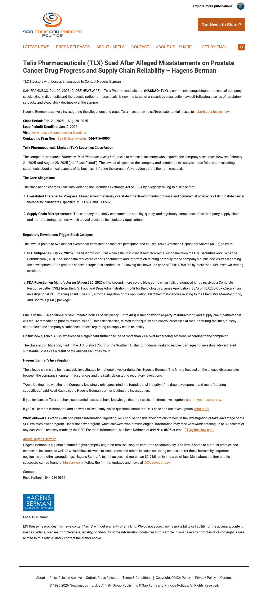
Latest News (36, 47)
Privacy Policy (205, 578)
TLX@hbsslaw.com (71, 138)
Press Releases (73, 47)
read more (201, 409)
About (40, 578)
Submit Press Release (102, 578)
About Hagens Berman (39, 439)
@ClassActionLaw (157, 463)
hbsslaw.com (73, 463)
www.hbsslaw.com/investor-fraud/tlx (58, 133)
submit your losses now (212, 112)
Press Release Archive (65, 578)
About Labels (110, 47)
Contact (140, 47)
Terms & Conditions (136, 578)
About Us (165, 47)
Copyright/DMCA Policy (173, 578)
